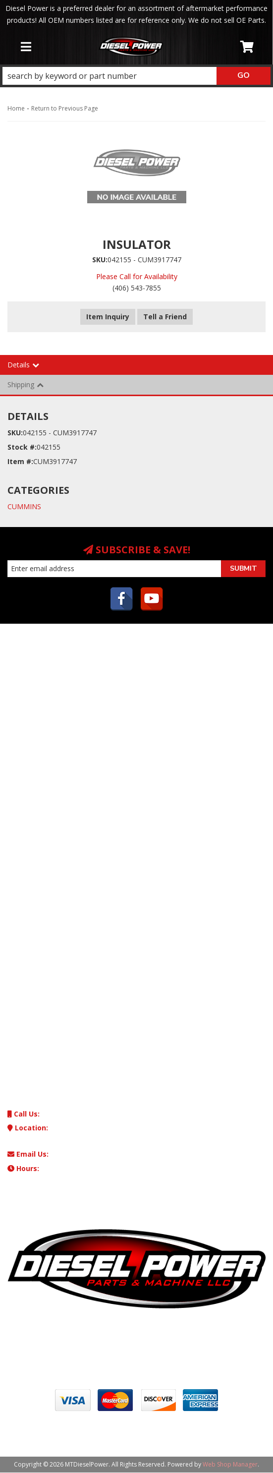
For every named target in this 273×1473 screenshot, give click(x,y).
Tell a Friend (165, 316)
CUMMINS (24, 506)
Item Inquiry (107, 316)
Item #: (20, 461)
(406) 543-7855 (48, 1114)
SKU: (100, 259)
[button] (136, 76)
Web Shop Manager (230, 1464)
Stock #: (22, 447)
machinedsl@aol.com (63, 1154)
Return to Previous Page (64, 108)
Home (16, 108)
